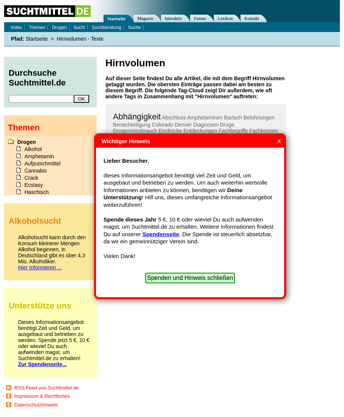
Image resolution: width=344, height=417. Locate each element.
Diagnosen (205, 125)
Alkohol (33, 149)
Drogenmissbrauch (135, 131)
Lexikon (225, 18)
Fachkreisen (263, 131)
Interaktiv (174, 18)
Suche (134, 27)
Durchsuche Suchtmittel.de (37, 77)
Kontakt (251, 18)
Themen (37, 27)
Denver (183, 125)
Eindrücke (170, 131)
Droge (227, 125)
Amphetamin (39, 156)
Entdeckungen (201, 131)
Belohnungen (259, 118)
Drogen (59, 27)
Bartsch (233, 118)
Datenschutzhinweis (36, 405)
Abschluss (174, 118)
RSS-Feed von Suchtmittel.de (46, 388)
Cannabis (35, 171)
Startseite (116, 18)
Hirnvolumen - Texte (80, 39)
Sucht (79, 27)
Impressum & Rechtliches (42, 396)
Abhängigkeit (137, 116)
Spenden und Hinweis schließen (190, 278)
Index (16, 27)
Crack (31, 178)
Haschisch (36, 192)
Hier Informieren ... (40, 267)
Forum (200, 18)
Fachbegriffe (233, 131)
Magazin (145, 18)
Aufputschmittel (42, 163)
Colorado (163, 125)
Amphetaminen (204, 118)
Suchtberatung (106, 27)
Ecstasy (33, 185)
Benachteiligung (132, 125)
